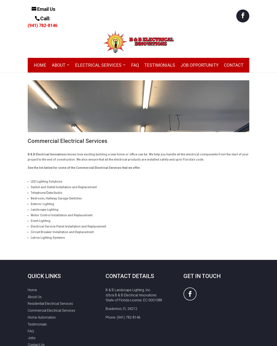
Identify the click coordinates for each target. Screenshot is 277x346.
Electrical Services (98, 38)
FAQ (135, 38)
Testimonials (159, 38)
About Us (35, 270)
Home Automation (42, 290)
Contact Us (36, 318)
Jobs (31, 311)
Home (40, 38)
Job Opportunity (199, 38)
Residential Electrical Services (50, 277)
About (58, 38)
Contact (233, 38)
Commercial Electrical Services (51, 283)
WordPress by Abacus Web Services (168, 340)
